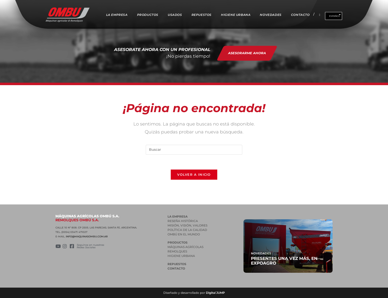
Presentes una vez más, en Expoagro (284, 261)
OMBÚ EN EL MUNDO (184, 234)
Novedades (261, 253)
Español (334, 16)
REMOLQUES (177, 251)
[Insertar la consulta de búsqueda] (194, 150)
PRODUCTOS (178, 242)
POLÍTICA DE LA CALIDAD (187, 230)
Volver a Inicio (194, 174)
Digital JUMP (215, 293)
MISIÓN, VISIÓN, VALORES (187, 225)
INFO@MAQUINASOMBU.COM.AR (87, 236)
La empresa (178, 216)
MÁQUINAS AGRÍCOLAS (185, 247)
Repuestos (177, 264)
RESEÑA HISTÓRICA (183, 221)
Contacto (176, 268)
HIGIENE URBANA (181, 256)
